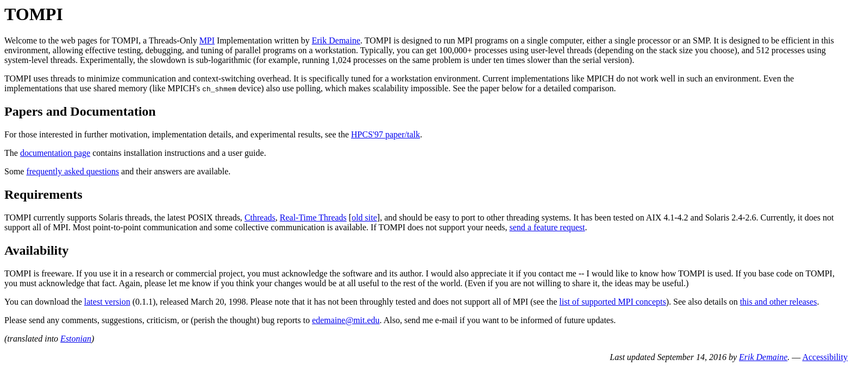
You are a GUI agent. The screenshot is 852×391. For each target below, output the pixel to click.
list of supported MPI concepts (612, 301)
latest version (107, 301)
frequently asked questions (72, 171)
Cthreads (260, 217)
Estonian (75, 338)
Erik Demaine (336, 40)
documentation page (55, 152)
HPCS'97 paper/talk (385, 134)
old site (364, 217)
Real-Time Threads (313, 217)
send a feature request (547, 227)
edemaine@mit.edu (345, 320)
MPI (207, 40)
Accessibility (825, 357)
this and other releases (778, 301)
